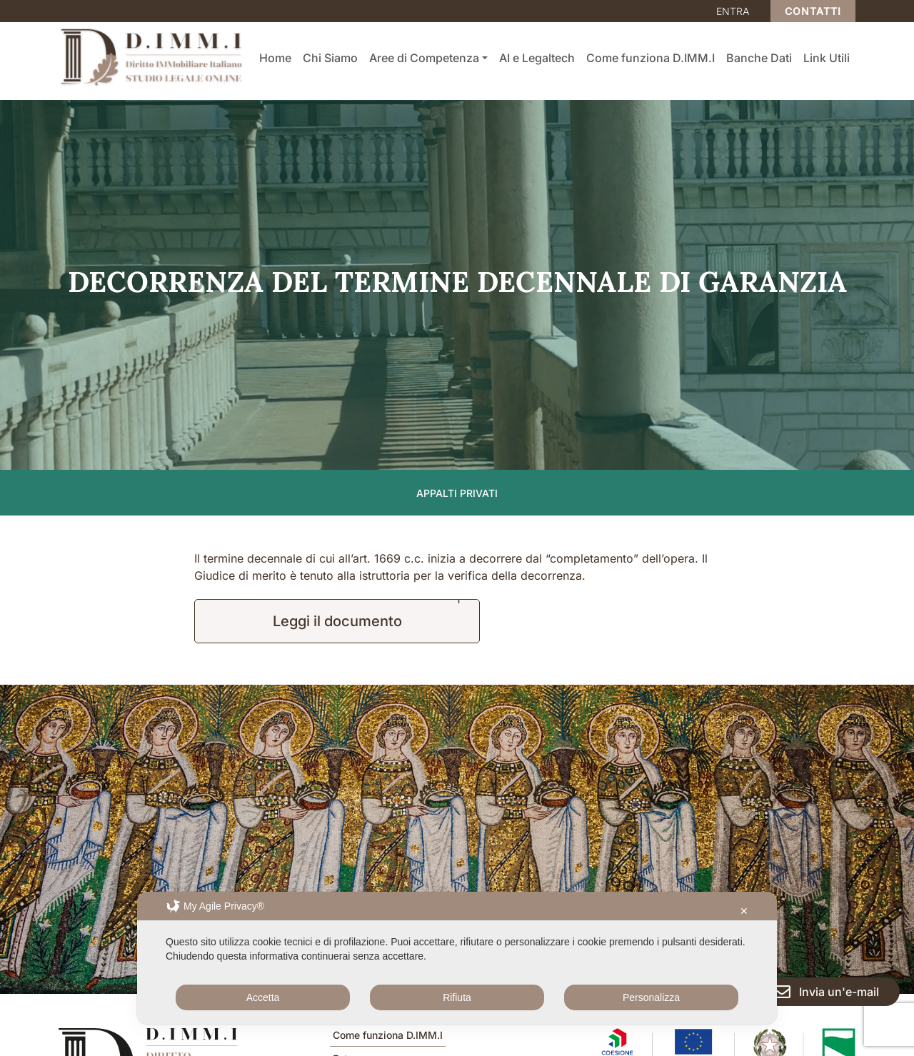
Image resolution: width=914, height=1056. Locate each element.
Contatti (813, 11)
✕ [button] (744, 911)
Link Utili (826, 58)
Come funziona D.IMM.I (650, 58)
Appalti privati (457, 493)
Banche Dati (759, 58)
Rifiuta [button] (457, 997)
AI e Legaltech (537, 58)
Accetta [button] (263, 997)
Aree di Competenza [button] (424, 58)
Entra (732, 11)
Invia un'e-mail (826, 991)
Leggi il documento (337, 621)
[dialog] (457, 958)
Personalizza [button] (651, 997)
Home (275, 58)
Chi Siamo (330, 58)
